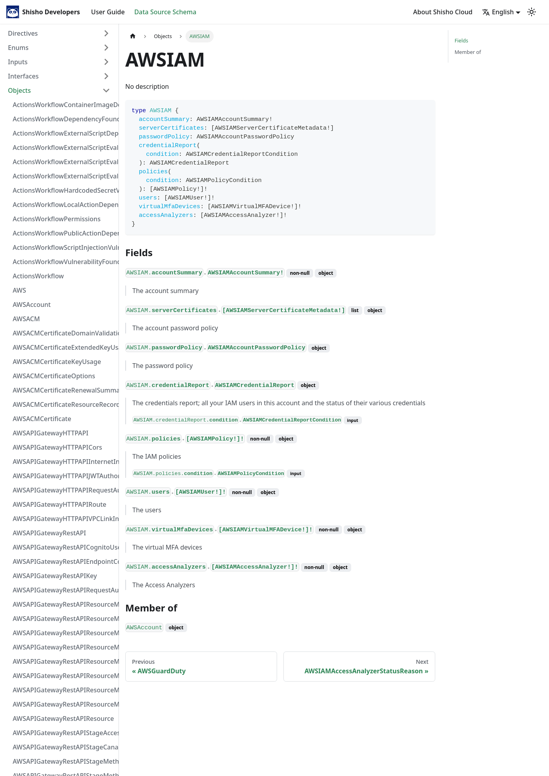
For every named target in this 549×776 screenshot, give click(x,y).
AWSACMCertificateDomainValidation (64, 333)
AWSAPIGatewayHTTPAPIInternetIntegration (64, 461)
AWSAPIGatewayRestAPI (49, 533)
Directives (23, 33)
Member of (468, 52)
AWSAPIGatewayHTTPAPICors (57, 447)
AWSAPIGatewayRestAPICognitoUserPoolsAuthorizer (64, 547)
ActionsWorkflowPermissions (57, 219)
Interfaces (23, 76)
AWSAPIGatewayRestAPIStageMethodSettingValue (64, 761)
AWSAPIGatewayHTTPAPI (50, 433)
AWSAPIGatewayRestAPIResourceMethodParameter (64, 675)
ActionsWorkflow (38, 276)
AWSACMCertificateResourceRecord (64, 404)
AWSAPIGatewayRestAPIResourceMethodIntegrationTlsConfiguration (64, 647)
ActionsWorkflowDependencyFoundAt (64, 119)
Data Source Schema (165, 12)
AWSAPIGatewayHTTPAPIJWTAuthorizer (64, 475)
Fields (461, 40)
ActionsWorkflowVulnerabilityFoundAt (64, 261)
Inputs (18, 61)
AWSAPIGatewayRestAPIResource (63, 718)
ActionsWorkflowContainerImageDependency (64, 104)
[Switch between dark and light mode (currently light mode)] (531, 12)
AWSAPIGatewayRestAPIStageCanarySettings (64, 747)
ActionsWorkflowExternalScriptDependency (64, 133)
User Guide (108, 12)
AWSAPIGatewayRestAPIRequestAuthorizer (64, 590)
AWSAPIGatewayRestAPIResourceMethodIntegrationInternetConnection (64, 604)
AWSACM (26, 318)
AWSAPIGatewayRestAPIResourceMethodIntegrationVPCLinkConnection (64, 661)
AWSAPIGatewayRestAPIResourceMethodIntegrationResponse (64, 632)
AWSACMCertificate (42, 418)
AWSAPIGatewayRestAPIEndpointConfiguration (64, 561)
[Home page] (132, 36)
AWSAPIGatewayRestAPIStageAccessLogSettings (64, 732)
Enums (18, 47)
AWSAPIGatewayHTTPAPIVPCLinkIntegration (64, 518)
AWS (19, 290)
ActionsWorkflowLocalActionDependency (64, 204)
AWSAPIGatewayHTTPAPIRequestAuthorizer (64, 490)
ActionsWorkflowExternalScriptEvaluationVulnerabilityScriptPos (64, 161)
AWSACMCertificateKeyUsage (57, 361)
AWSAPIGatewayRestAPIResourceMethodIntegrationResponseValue (64, 618)
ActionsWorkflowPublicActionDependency (64, 233)
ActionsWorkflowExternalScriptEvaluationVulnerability (64, 176)
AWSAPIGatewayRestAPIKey (55, 575)
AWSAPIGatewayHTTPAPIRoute (59, 504)
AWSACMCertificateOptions (54, 376)
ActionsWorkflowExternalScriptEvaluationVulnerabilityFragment (64, 147)
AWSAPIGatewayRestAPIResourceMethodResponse (64, 690)
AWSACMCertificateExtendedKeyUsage (64, 347)
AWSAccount (32, 304)
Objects (19, 90)
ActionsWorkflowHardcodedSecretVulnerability (64, 190)
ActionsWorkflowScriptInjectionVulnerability (64, 247)
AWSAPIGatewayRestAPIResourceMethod (64, 704)
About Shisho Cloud (442, 12)
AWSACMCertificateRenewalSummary (64, 390)
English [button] (498, 12)
